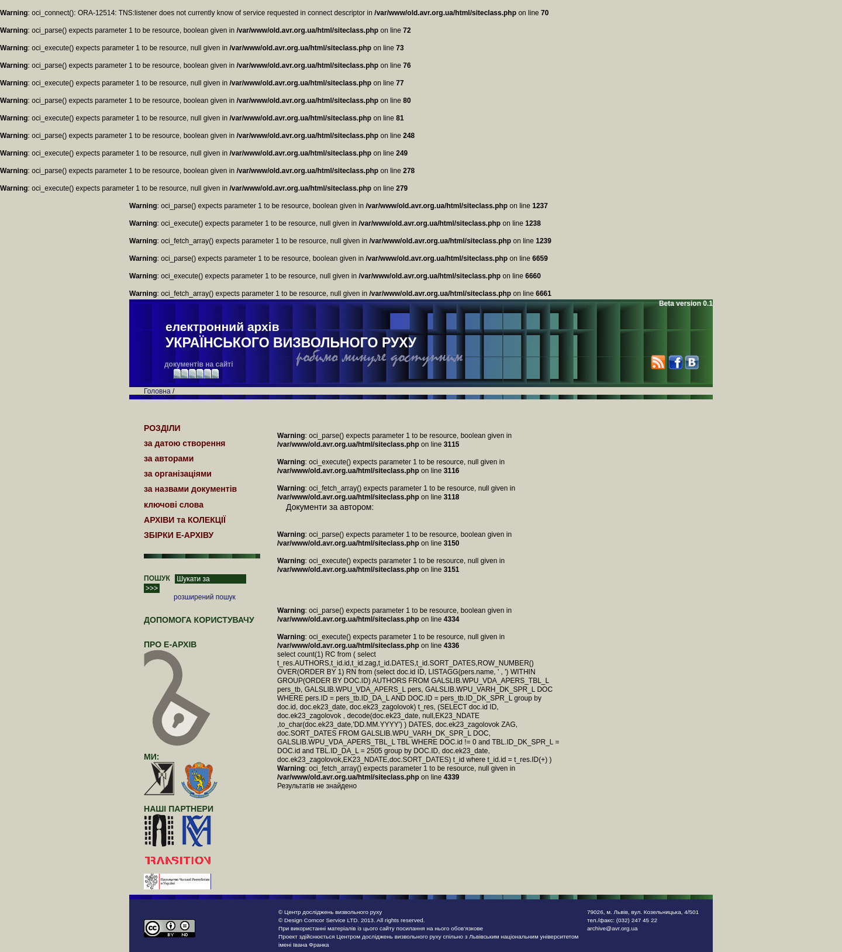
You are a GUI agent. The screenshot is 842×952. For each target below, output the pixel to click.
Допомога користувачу (199, 620)
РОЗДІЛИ (162, 428)
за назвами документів (190, 489)
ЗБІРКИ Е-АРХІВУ (178, 535)
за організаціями (178, 473)
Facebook (675, 362)
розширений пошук (205, 597)
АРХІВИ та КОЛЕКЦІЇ (185, 520)
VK (691, 362)
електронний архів (290, 335)
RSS (658, 362)
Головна (157, 391)
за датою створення (185, 443)
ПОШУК (157, 578)
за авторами (169, 458)
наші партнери (178, 808)
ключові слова (173, 504)
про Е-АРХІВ (177, 650)
